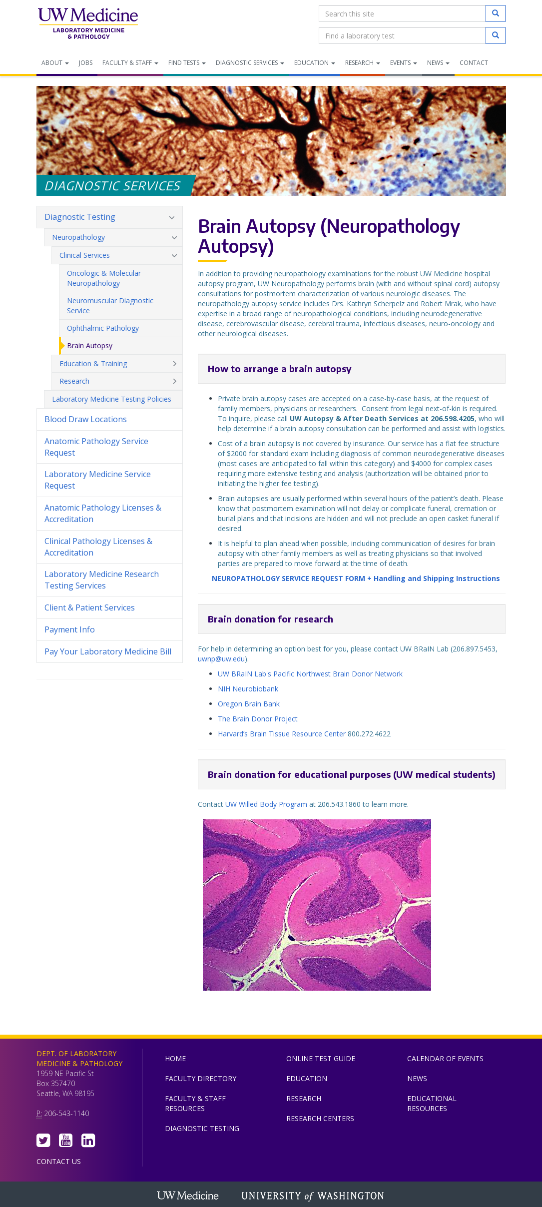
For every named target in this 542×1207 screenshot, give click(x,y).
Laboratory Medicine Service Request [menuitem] (97, 480)
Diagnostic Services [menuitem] (250, 62)
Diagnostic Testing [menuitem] (109, 217)
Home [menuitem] (175, 1058)
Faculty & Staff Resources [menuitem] (195, 1103)
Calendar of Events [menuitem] (445, 1058)
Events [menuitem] (403, 62)
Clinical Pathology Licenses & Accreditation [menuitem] (98, 547)
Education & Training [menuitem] (118, 364)
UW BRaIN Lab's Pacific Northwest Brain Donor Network (310, 673)
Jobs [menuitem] (85, 62)
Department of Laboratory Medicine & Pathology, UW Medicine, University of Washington (87, 24)
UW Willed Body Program (266, 804)
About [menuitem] (55, 62)
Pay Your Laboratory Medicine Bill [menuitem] (109, 654)
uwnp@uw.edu (221, 658)
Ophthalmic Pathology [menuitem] (103, 328)
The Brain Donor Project (258, 718)
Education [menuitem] (314, 62)
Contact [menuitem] (474, 62)
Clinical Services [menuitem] (118, 255)
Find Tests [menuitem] (187, 62)
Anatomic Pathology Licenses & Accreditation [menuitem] (102, 513)
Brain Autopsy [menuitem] (89, 345)
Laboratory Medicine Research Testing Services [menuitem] (101, 580)
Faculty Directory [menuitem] (200, 1078)
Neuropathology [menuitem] (114, 237)
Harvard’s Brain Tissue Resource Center (282, 733)
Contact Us (58, 1161)
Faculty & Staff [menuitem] (130, 62)
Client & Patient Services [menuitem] (89, 607)
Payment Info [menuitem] (69, 629)
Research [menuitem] (362, 62)
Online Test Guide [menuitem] (320, 1058)
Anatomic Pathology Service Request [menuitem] (96, 447)
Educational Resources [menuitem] (432, 1103)
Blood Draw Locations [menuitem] (85, 419)
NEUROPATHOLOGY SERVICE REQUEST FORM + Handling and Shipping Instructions (356, 578)
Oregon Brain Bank (250, 703)
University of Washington (313, 1196)
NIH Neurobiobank (248, 688)
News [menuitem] (438, 62)
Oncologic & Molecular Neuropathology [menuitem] (104, 278)
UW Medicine (188, 1196)
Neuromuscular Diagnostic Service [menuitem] (110, 305)
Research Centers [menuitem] (320, 1118)
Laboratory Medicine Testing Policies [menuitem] (111, 399)
